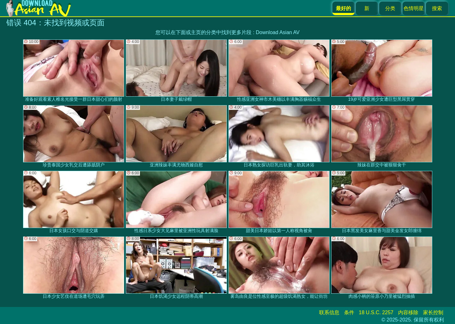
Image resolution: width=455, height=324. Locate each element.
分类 (390, 8)
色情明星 (413, 8)
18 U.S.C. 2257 (376, 312)
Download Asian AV (277, 32)
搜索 (437, 8)
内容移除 (408, 312)
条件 (349, 312)
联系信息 (329, 312)
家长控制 (433, 312)
